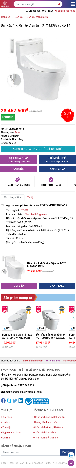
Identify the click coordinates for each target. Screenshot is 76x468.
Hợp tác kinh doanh (11, 432)
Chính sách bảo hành (44, 432)
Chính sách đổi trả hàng (45, 437)
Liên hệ (5, 437)
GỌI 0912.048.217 (38, 149)
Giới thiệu (6, 417)
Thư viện (6, 427)
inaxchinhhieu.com (33, 360)
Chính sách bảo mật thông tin (49, 417)
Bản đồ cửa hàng (65, 10)
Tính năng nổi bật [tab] (13, 197)
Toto (17, 132)
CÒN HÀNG (7, 117)
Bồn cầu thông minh (35, 214)
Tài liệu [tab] (30, 197)
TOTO (24, 210)
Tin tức (5, 422)
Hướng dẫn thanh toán (45, 422)
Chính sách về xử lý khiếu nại (48, 427)
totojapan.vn (53, 360)
